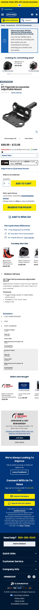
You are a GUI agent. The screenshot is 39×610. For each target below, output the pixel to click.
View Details (29, 237)
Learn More (19, 442)
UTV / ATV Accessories (24, 25)
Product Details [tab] (12, 274)
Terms (21, 526)
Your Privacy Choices (21, 595)
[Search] (29, 20)
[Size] (19, 155)
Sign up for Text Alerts (21, 503)
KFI (2, 84)
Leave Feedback (19, 472)
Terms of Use (19, 601)
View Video (29, 138)
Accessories (10, 25)
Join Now (19, 438)
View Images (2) (10, 138)
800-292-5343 (26, 537)
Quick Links (9, 553)
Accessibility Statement (19, 604)
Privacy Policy (19, 598)
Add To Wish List (21, 217)
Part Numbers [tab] (10, 326)
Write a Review (16, 93)
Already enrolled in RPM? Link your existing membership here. (19, 432)
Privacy (27, 526)
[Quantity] (6, 183)
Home (3, 25)
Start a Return (19, 543)
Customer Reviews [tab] (12, 316)
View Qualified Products (23, 510)
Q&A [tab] (6, 321)
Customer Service (13, 561)
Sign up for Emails (21, 496)
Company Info (11, 569)
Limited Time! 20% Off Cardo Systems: (19, 2)
